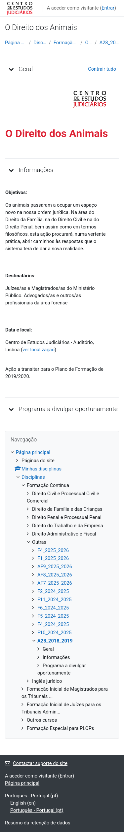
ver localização (38, 350)
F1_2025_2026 (53, 558)
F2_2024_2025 (53, 591)
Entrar (108, 8)
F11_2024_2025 (54, 600)
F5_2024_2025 (53, 616)
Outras (88, 43)
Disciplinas (39, 43)
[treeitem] (62, 590)
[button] (11, 69)
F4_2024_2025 (53, 624)
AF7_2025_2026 (54, 583)
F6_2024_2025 (53, 608)
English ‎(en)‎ (23, 803)
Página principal (15, 43)
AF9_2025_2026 (54, 567)
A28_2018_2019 (109, 43)
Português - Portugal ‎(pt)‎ (31, 796)
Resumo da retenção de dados (37, 823)
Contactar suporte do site (36, 763)
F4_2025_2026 (53, 550)
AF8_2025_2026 (54, 575)
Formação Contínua (66, 43)
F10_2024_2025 (54, 633)
